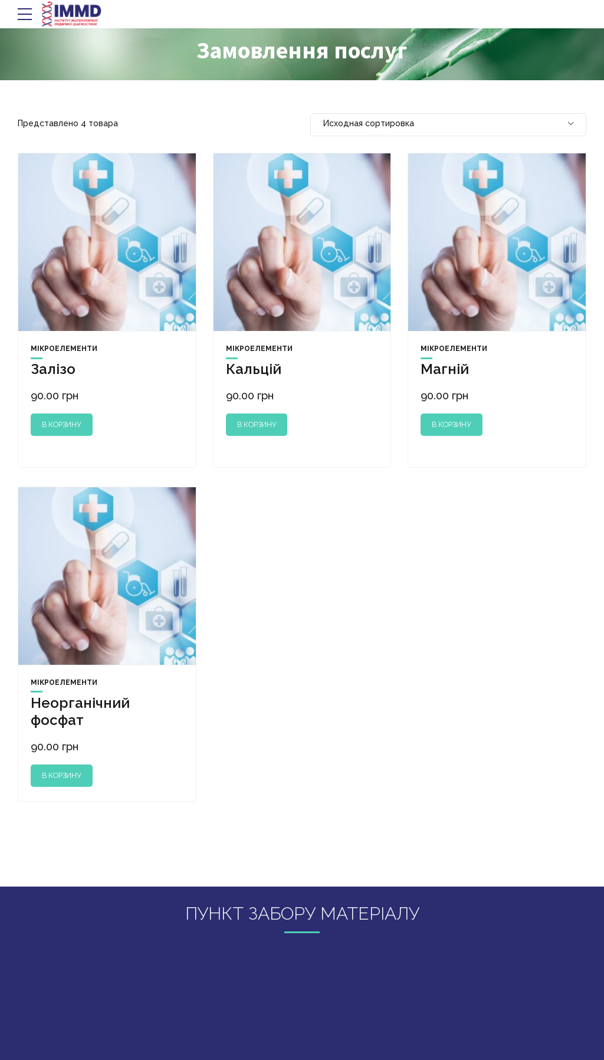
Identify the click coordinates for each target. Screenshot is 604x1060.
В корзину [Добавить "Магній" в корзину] (451, 424)
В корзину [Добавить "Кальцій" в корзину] (257, 424)
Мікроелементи (64, 348)
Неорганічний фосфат (80, 711)
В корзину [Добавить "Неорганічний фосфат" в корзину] (61, 775)
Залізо (53, 369)
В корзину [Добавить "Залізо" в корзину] (61, 424)
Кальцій (253, 369)
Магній (445, 369)
